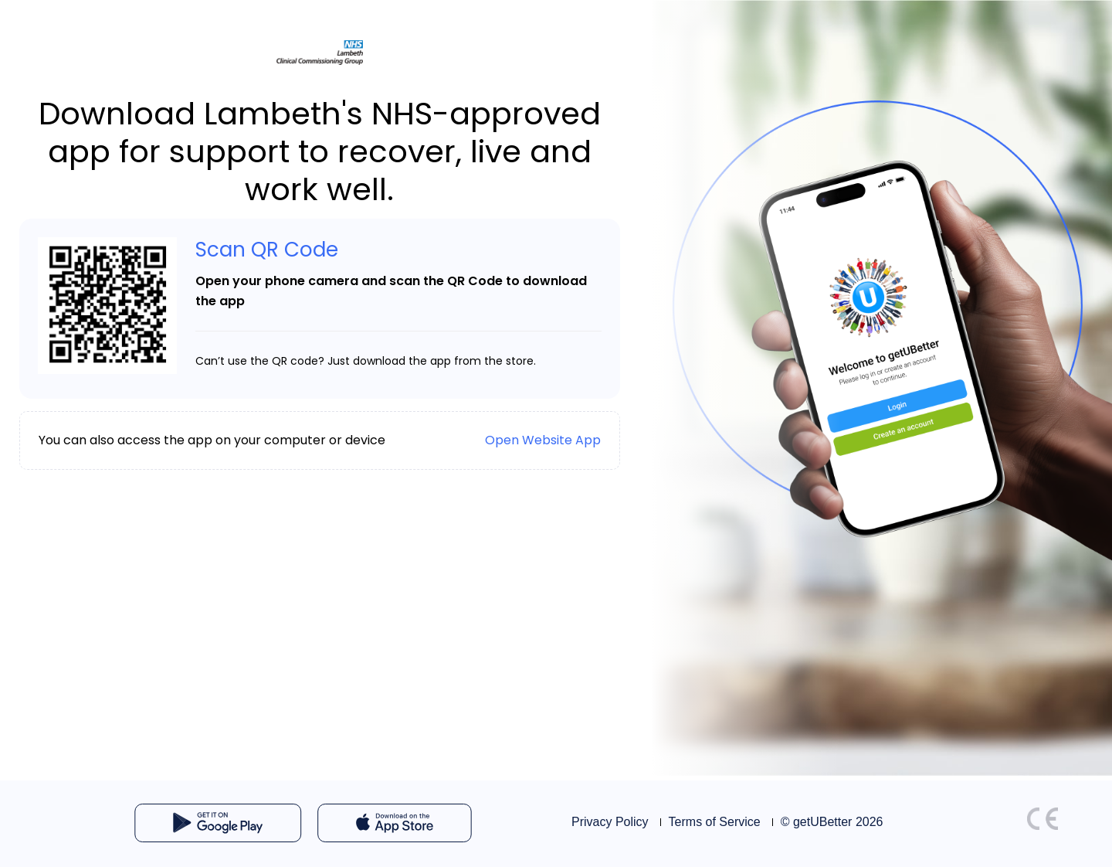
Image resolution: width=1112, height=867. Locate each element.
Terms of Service (715, 821)
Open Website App (543, 440)
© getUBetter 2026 (832, 821)
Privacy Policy (610, 821)
